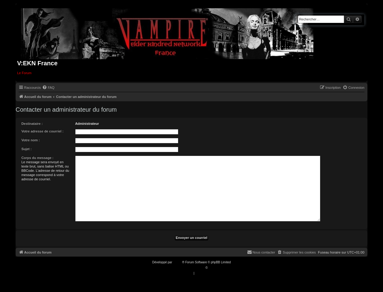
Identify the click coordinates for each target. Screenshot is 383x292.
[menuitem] (48, 87)
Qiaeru (213, 267)
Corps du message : (37, 158)
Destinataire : (32, 123)
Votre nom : (30, 140)
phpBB (177, 262)
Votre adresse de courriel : (42, 131)
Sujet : (26, 149)
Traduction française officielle (185, 267)
